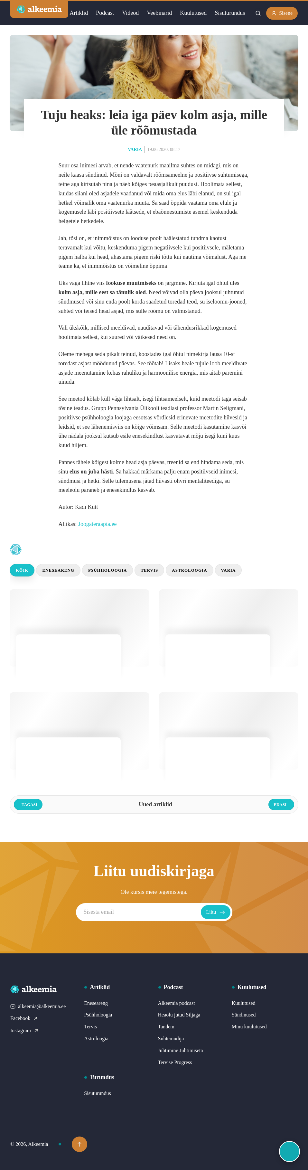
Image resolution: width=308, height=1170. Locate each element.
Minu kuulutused (249, 1026)
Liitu (215, 912)
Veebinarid (159, 13)
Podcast (105, 13)
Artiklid (79, 13)
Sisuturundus (230, 13)
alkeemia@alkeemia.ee (38, 1006)
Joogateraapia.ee (97, 524)
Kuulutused (193, 13)
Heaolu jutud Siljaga (179, 1014)
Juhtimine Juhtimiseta (180, 1050)
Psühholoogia (107, 570)
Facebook (24, 1018)
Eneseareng (58, 570)
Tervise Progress (175, 1062)
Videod (130, 13)
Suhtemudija (171, 1038)
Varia (135, 149)
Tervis (149, 570)
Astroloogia (189, 570)
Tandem (166, 1026)
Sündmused (244, 1014)
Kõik (22, 570)
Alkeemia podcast (176, 1003)
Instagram (24, 1030)
